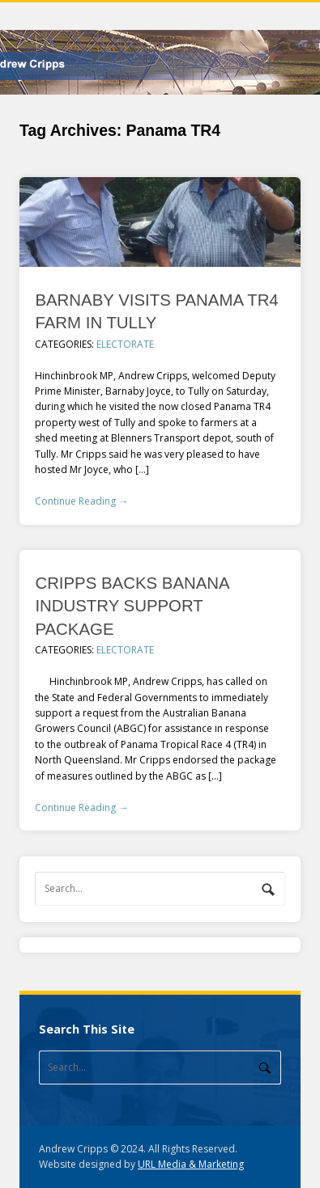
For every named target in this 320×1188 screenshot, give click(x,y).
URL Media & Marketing (191, 1164)
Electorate (125, 344)
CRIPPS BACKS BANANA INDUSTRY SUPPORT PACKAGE (131, 606)
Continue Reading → (81, 501)
